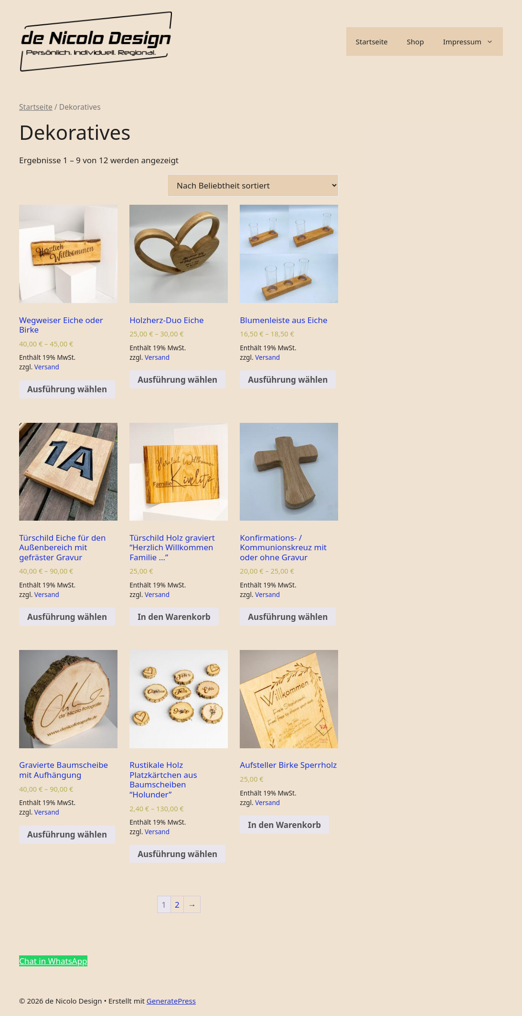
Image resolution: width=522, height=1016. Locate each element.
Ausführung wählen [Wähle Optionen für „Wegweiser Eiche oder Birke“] (67, 389)
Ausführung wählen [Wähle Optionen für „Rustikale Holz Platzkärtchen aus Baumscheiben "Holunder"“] (177, 853)
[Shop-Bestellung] (253, 185)
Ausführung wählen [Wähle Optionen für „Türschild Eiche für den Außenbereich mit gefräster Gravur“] (67, 616)
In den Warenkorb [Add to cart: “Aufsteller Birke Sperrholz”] (284, 824)
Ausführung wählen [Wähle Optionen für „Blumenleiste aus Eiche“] (288, 379)
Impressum (473, 41)
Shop (415, 41)
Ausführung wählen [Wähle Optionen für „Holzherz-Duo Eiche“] (177, 379)
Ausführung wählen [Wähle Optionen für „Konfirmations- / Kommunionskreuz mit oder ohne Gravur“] (288, 616)
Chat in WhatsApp (53, 960)
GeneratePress (171, 1001)
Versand (46, 366)
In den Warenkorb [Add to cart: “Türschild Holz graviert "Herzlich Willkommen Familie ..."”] (174, 616)
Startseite (372, 41)
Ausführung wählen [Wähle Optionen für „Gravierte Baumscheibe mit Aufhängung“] (67, 834)
